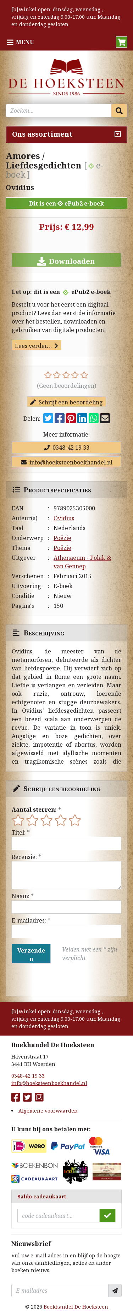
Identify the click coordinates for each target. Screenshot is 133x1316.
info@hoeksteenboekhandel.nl (66, 462)
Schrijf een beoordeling (66, 402)
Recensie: (24, 857)
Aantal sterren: (34, 809)
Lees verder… (36, 346)
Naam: (20, 896)
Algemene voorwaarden (48, 1110)
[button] (121, 42)
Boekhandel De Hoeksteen (76, 1306)
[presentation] (57, 979)
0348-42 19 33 (66, 447)
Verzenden (31, 955)
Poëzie (62, 538)
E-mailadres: (29, 920)
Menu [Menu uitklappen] (25, 42)
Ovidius (64, 518)
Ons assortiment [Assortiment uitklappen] (42, 134)
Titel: (19, 832)
